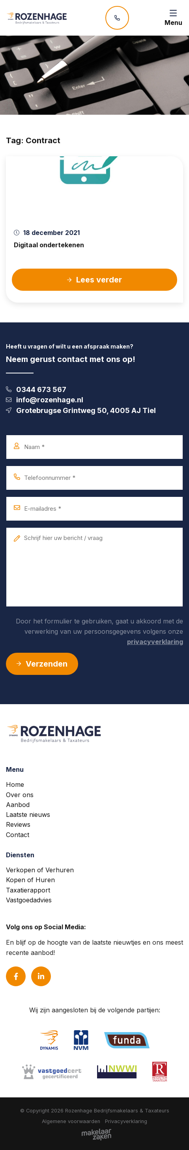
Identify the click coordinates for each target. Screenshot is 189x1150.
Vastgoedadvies (29, 900)
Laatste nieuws (28, 814)
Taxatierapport (28, 890)
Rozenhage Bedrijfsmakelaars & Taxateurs (117, 1111)
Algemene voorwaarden (71, 1121)
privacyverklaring (155, 642)
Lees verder (94, 279)
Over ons (20, 795)
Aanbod (18, 805)
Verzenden (42, 664)
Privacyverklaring (126, 1121)
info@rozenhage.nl (44, 400)
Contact (17, 835)
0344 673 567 (36, 389)
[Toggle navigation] (173, 18)
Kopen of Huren (30, 880)
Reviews (18, 824)
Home (15, 784)
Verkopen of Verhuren (40, 870)
